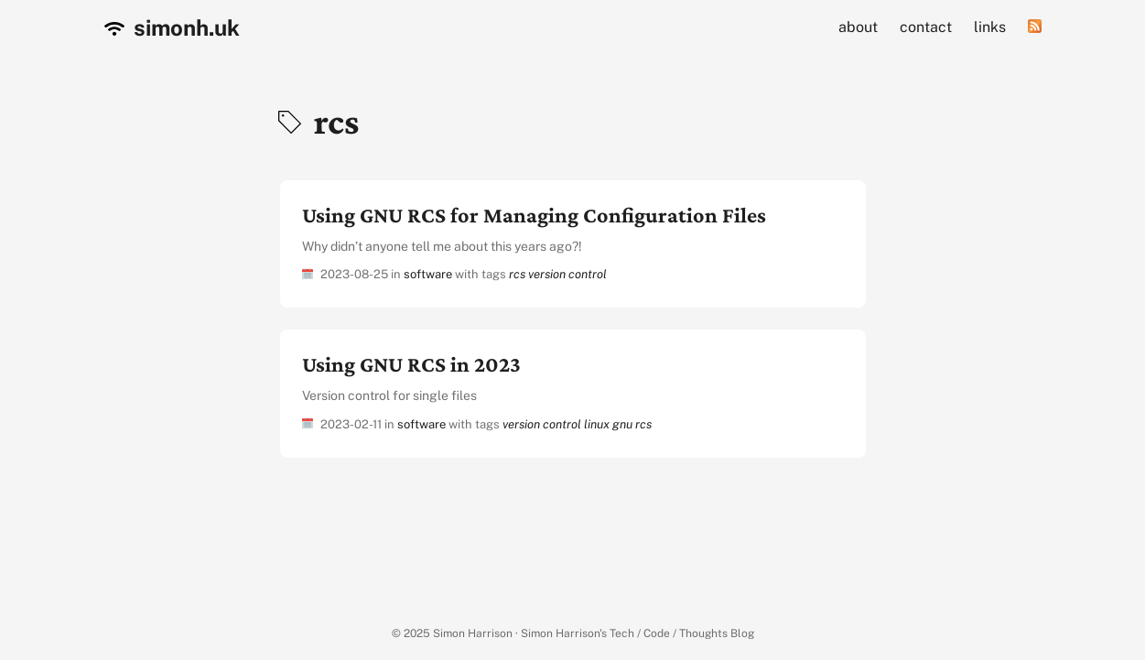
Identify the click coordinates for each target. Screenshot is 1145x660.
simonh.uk (172, 27)
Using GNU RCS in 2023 (411, 364)
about (858, 27)
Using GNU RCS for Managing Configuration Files (534, 214)
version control (567, 274)
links (990, 27)
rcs (517, 274)
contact (926, 27)
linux (597, 424)
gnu (622, 424)
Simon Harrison (473, 633)
